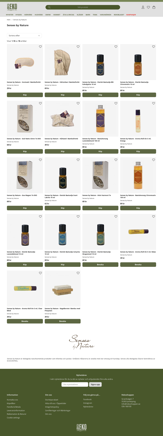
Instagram (87, 403)
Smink (48, 15)
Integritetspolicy (52, 407)
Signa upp (95, 384)
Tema (95, 15)
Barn (88, 15)
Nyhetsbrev (88, 406)
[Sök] (83, 7)
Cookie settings (13, 417)
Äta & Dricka (68, 15)
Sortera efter (14, 35)
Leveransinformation (16, 410)
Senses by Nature (20, 20)
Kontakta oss (12, 399)
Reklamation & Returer (16, 414)
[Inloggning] (143, 7)
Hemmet (56, 15)
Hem (8, 20)
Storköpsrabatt (51, 399)
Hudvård (39, 15)
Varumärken (105, 15)
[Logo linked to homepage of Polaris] (12, 7)
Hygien (19, 15)
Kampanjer (131, 15)
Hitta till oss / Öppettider (55, 403)
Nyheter (9, 15)
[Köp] (25, 95)
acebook (87, 399)
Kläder (80, 15)
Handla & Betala (14, 407)
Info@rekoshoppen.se (131, 404)
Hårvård (28, 15)
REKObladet (119, 15)
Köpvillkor (11, 403)
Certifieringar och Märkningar (57, 410)
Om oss (48, 414)
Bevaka (100, 264)
